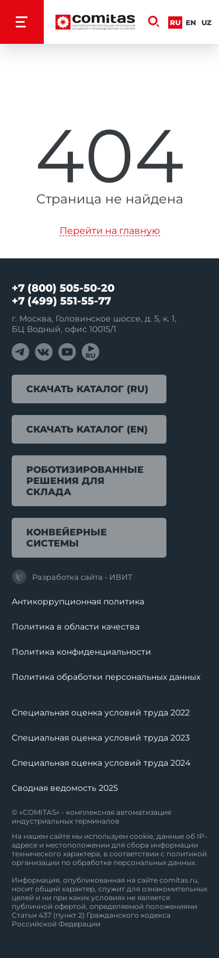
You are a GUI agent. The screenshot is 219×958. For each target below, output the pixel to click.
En (191, 22)
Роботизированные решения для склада (85, 480)
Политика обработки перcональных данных (106, 677)
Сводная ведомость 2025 (65, 788)
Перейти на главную (110, 231)
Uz (206, 22)
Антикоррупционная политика (78, 601)
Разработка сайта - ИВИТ (72, 577)
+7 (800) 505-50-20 (63, 288)
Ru (175, 22)
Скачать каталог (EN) (87, 429)
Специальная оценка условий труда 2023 (101, 737)
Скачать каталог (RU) (87, 389)
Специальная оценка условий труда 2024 (101, 763)
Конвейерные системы (66, 538)
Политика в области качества (76, 626)
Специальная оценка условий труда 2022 (101, 712)
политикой (186, 853)
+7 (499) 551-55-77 (61, 301)
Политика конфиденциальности (81, 651)
